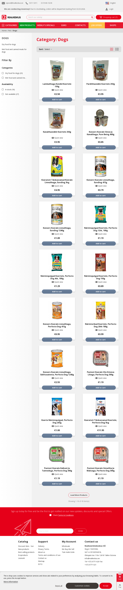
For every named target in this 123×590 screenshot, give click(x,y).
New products (23, 549)
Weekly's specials (46, 25)
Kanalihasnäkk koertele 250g (57, 132)
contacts (80, 25)
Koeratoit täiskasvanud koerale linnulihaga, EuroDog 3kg (57, 181)
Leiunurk (21, 558)
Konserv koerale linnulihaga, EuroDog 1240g (57, 229)
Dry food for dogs (9, 44)
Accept (105, 586)
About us (41, 552)
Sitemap (41, 561)
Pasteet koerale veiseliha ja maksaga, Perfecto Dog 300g (101, 469)
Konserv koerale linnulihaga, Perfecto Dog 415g (57, 325)
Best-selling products (26, 552)
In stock (10, 89)
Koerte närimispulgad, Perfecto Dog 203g (57, 421)
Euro (63, 25)
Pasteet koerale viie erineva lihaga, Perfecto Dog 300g (100, 373)
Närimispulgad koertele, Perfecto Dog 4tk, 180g (57, 277)
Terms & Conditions (66, 515)
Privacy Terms (43, 549)
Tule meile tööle (68, 552)
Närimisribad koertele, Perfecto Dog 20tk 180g (100, 325)
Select (45, 49)
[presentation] (61, 523)
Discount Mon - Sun (26, 546)
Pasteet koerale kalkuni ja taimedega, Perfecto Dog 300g (57, 469)
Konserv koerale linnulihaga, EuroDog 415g (101, 181)
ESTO (40, 564)
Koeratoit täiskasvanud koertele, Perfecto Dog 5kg (100, 421)
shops (113, 25)
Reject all (58, 586)
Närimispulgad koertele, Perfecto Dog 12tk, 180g (100, 229)
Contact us (42, 558)
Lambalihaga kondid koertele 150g (57, 85)
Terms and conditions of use (48, 555)
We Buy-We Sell (68, 549)
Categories (11, 25)
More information (11, 581)
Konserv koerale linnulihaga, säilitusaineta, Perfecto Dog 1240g (57, 373)
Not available (12, 94)
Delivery (41, 546)
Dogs (5, 38)
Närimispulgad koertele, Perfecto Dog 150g (100, 277)
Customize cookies (82, 586)
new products (27, 25)
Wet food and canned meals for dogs (14, 50)
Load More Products (78, 495)
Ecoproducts (23, 555)
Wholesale (66, 546)
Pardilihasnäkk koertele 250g (100, 84)
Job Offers (96, 25)
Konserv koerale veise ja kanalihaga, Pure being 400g (100, 133)
